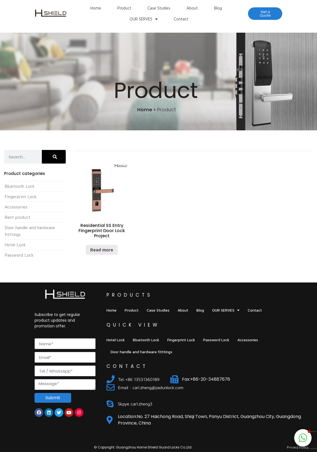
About (192, 8)
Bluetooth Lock (20, 186)
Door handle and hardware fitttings (141, 351)
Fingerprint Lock (21, 196)
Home (95, 8)
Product (124, 8)
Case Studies (158, 8)
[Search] (54, 157)
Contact (181, 19)
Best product (17, 217)
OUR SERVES (144, 19)
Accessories (16, 206)
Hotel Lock (15, 244)
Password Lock (19, 255)
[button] (265, 13)
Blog (218, 8)
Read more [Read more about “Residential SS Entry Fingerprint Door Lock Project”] (101, 249)
